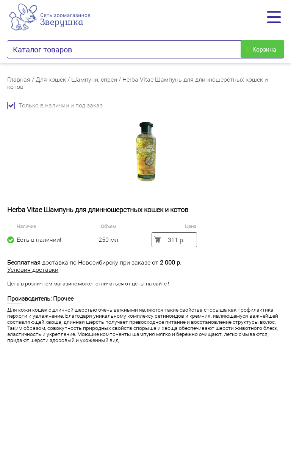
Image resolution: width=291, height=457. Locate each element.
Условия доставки (32, 269)
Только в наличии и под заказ (55, 105)
